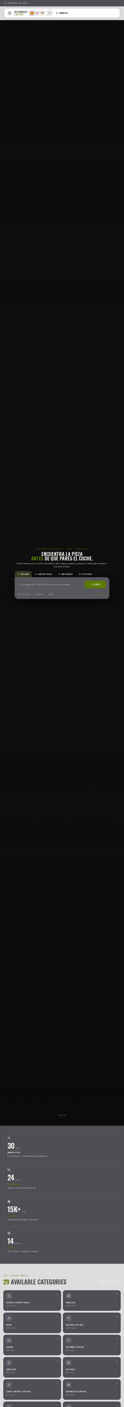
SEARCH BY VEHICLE (43, 574)
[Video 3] (65, 1115)
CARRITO (62, 13)
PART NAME (23, 574)
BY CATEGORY (85, 574)
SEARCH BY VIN (99, 594)
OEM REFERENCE (65, 574)
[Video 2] (62, 1115)
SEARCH (95, 584)
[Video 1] (59, 1115)
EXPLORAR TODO (110, 1282)
